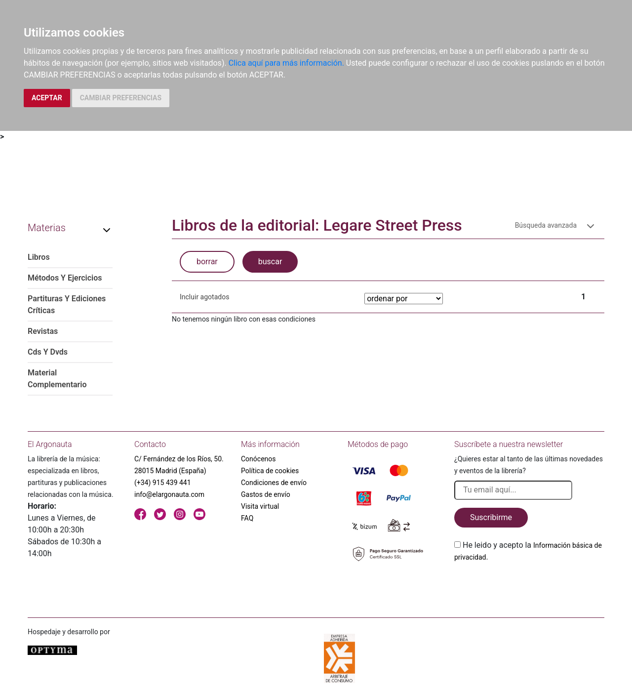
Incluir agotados (204, 297)
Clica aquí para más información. (286, 63)
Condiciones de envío (274, 483)
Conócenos (258, 459)
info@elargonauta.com (169, 494)
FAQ (247, 518)
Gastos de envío (265, 494)
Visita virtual (260, 506)
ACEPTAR (47, 98)
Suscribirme (491, 517)
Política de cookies (270, 471)
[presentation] (529, 586)
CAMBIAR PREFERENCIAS (120, 98)
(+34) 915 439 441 (162, 483)
